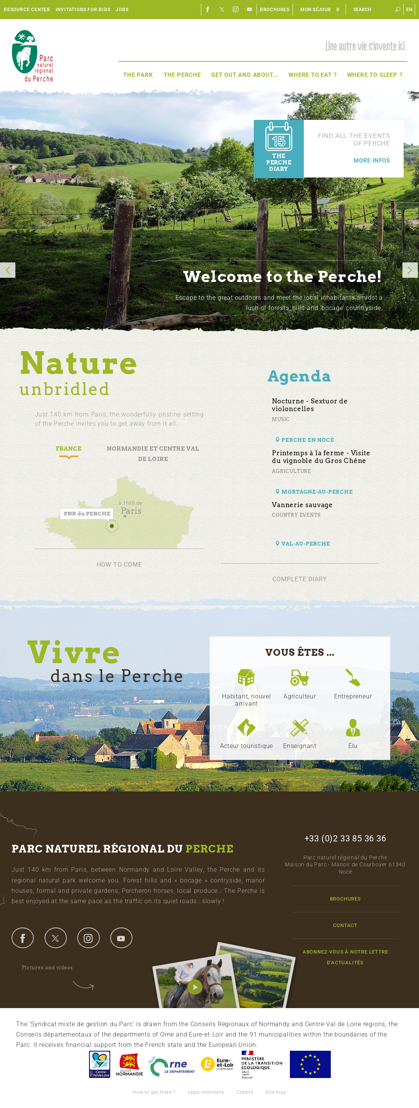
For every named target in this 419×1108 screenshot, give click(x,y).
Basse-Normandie (129, 1064)
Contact (345, 925)
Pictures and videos (52, 968)
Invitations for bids (83, 9)
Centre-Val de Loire (99, 1064)
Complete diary (299, 579)
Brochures (275, 9)
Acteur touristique (246, 746)
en (409, 9)
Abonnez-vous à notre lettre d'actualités (345, 957)
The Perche (182, 74)
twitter (56, 937)
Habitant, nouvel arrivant (246, 700)
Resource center (27, 9)
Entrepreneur (353, 696)
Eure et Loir (217, 1064)
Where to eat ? (312, 74)
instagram (88, 937)
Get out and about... (244, 74)
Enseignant (299, 746)
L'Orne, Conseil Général (172, 1064)
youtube (121, 937)
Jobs (122, 9)
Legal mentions (206, 1092)
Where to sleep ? (374, 74)
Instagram (236, 9)
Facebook (208, 9)
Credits (245, 1092)
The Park (138, 74)
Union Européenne (310, 1064)
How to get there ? (154, 1092)
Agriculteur (299, 696)
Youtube (250, 9)
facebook (23, 937)
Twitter (222, 9)
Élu (353, 746)
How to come (119, 564)
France (262, 1064)
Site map (275, 1092)
